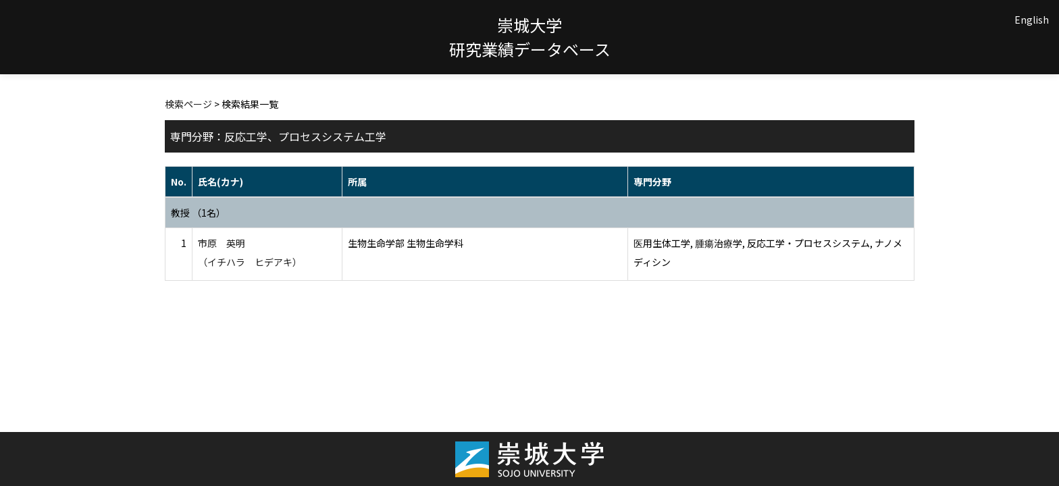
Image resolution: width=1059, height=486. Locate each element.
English (1031, 19)
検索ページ (188, 104)
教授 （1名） (198, 212)
